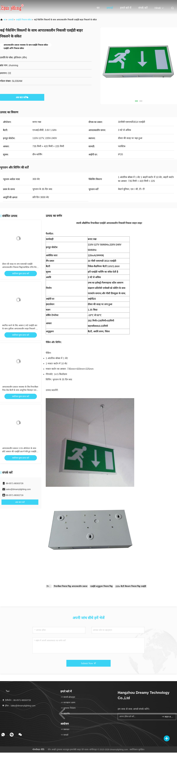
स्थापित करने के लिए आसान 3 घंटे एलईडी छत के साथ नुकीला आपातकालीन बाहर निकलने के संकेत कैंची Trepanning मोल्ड (19, 328)
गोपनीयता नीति (38, 749)
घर (98, 7)
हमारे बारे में (125, 7)
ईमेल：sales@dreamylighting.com (18, 705)
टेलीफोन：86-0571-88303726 (16, 700)
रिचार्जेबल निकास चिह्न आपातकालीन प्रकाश (70, 586)
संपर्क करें (143, 7)
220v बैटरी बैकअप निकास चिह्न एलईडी (130, 586)
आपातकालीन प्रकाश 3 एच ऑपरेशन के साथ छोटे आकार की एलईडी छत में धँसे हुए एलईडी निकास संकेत (19, 451)
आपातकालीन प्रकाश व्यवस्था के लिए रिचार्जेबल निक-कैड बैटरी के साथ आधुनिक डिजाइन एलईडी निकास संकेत (20, 390)
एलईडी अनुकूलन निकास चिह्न (101, 586)
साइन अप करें (168, 716)
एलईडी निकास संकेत (24, 19)
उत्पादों (109, 7)
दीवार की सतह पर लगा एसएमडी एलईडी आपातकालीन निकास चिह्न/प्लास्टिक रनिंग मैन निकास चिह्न (19, 267)
